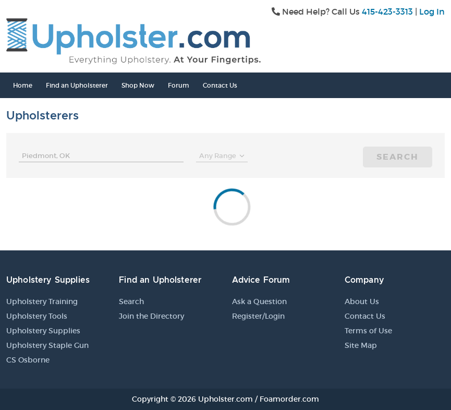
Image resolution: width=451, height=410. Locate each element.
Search (397, 156)
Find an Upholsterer (77, 85)
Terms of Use (368, 330)
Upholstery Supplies (43, 330)
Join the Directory (151, 316)
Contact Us (220, 85)
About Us (362, 301)
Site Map (361, 345)
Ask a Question (259, 301)
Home (22, 85)
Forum (178, 85)
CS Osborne (28, 360)
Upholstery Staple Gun (47, 345)
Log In (432, 11)
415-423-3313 (387, 11)
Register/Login (258, 316)
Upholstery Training (42, 301)
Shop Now (137, 85)
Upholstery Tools (36, 316)
